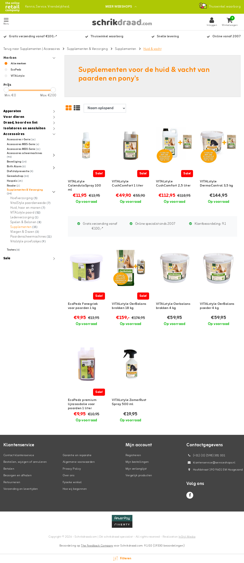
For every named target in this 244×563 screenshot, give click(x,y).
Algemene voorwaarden (79, 462)
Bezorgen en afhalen (17, 475)
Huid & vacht (152, 49)
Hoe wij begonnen (75, 489)
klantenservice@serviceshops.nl (210, 462)
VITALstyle (17, 76)
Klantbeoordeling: (207, 224)
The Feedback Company (97, 545)
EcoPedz (16, 70)
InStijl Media (187, 536)
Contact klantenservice (18, 455)
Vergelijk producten (139, 475)
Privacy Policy (72, 468)
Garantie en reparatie (77, 455)
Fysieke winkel (72, 482)
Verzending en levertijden (20, 489)
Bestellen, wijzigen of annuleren (25, 462)
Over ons (68, 475)
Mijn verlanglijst (136, 468)
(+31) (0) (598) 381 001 (205, 455)
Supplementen (125, 49)
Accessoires (52, 49)
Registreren (133, 455)
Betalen (8, 468)
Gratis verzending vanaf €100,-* (97, 226)
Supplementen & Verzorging (87, 49)
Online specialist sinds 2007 (152, 224)
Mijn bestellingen (137, 462)
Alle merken (18, 63)
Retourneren (11, 482)
